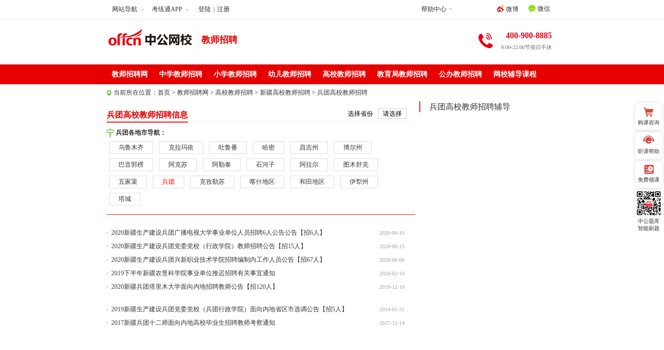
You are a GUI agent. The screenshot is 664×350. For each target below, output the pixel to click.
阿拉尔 (309, 164)
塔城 (124, 198)
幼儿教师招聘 (289, 74)
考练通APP (170, 9)
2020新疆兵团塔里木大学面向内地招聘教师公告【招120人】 (194, 286)
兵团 (168, 181)
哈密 (268, 147)
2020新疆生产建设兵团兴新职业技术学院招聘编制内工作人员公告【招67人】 (218, 259)
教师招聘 (219, 40)
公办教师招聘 (460, 74)
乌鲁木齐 (131, 147)
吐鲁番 (227, 147)
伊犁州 (359, 181)
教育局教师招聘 (402, 74)
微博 (507, 9)
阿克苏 (177, 164)
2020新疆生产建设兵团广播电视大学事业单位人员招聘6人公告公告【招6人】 (218, 232)
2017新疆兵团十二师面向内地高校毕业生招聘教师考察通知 (193, 322)
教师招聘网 (130, 74)
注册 (223, 9)
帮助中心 (433, 9)
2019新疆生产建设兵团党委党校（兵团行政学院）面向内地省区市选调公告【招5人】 (229, 309)
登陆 (204, 9)
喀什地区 (262, 181)
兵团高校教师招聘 (342, 92)
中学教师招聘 (180, 74)
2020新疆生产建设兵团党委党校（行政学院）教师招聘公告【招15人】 (209, 246)
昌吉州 (309, 147)
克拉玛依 (181, 147)
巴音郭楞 (131, 164)
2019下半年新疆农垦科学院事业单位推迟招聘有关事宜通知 (193, 273)
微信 (539, 8)
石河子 (265, 164)
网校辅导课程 (515, 74)
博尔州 (352, 147)
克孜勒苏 (212, 181)
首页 (164, 92)
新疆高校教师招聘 (285, 92)
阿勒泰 (221, 164)
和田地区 (312, 181)
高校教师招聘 (344, 74)
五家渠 (127, 181)
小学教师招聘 (235, 74)
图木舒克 (355, 164)
